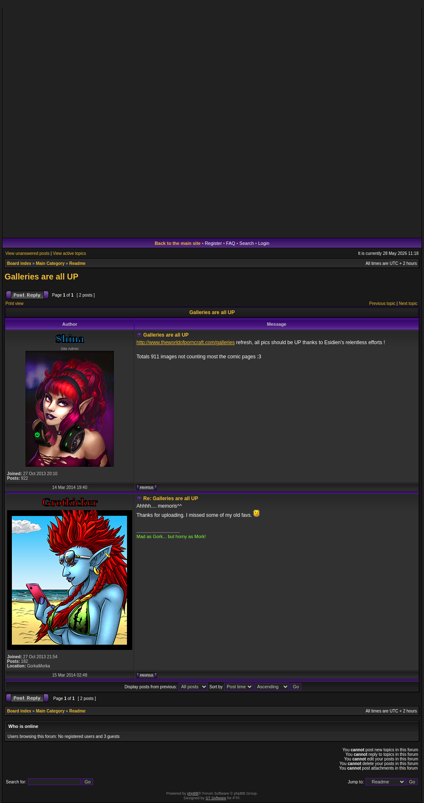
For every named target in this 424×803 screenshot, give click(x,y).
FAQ (230, 243)
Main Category (50, 263)
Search (247, 243)
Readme (77, 263)
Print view (14, 303)
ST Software (216, 798)
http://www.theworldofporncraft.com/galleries (185, 342)
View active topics (69, 253)
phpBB (193, 793)
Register (213, 243)
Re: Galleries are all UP (170, 498)
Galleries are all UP (41, 276)
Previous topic (382, 303)
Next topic (408, 303)
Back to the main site (178, 243)
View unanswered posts (27, 253)
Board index (19, 263)
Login (263, 243)
